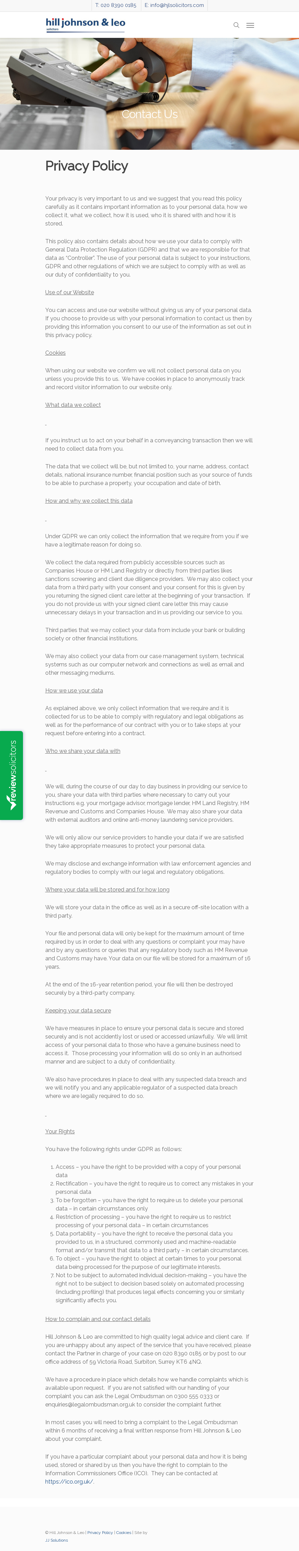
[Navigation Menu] (250, 25)
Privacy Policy (100, 1532)
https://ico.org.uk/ (69, 1481)
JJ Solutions (56, 1540)
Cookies (123, 1532)
